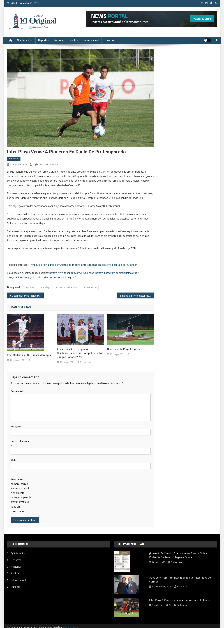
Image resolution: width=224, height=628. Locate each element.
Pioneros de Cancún (66, 287)
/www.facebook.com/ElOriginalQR (76, 272)
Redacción (85, 362)
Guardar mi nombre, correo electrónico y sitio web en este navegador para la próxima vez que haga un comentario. (21, 495)
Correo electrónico (21, 443)
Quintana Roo (25, 40)
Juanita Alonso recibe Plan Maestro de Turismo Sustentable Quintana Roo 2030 (28, 295)
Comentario (18, 391)
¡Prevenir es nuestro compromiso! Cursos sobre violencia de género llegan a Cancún (178, 555)
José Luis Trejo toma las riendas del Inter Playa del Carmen (180, 577)
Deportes (43, 40)
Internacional (91, 40)
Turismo (109, 40)
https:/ (53, 272)
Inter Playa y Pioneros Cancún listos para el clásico (179, 597)
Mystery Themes (71, 624)
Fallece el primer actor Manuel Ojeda (137, 295)
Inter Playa (45, 287)
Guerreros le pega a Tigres (123, 349)
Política (74, 40)
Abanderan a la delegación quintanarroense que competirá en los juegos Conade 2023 (80, 353)
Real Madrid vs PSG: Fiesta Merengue (29, 355)
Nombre (16, 426)
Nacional (59, 40)
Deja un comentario (49, 164)
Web (13, 460)
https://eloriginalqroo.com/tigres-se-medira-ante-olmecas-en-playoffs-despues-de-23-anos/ (84, 264)
